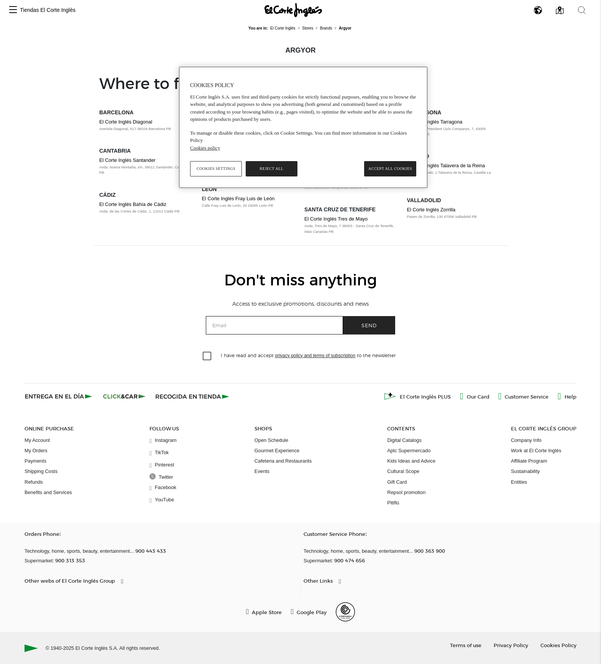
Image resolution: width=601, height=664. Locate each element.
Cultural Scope (403, 471)
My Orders (36, 450)
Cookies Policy (558, 645)
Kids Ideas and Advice (411, 461)
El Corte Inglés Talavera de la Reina (446, 165)
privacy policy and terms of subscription (315, 355)
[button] (13, 10)
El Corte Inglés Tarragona (435, 122)
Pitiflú (393, 503)
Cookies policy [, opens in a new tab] (205, 148)
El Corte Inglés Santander (127, 160)
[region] (303, 127)
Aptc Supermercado (408, 450)
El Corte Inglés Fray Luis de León (238, 198)
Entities (519, 482)
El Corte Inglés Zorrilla (431, 210)
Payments (35, 461)
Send (369, 325)
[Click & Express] (59, 396)
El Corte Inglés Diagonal (125, 122)
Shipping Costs (41, 471)
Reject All (272, 168)
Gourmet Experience (277, 450)
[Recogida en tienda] (192, 396)
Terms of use (465, 645)
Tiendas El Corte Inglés (48, 10)
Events (262, 471)
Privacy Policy (511, 645)
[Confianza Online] (345, 611)
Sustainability (525, 471)
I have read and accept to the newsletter (308, 355)
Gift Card (397, 482)
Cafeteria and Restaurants (283, 461)
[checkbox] (207, 356)
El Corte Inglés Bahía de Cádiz (132, 204)
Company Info (526, 440)
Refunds (34, 482)
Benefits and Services (48, 492)
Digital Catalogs (404, 440)
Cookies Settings (216, 168)
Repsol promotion (406, 492)
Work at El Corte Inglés (536, 450)
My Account (37, 440)
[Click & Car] (124, 396)
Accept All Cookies (390, 168)
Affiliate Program (529, 461)
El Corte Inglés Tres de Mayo (336, 219)
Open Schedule (271, 440)
